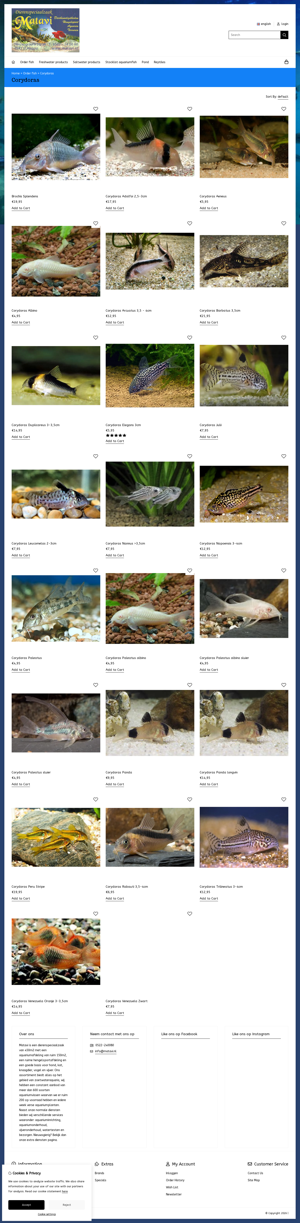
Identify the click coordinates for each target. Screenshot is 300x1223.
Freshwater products (53, 62)
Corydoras (47, 73)
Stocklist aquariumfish (121, 62)
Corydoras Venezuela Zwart (127, 1001)
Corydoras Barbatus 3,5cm (220, 310)
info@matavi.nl (106, 1051)
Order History (175, 1180)
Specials (100, 1180)
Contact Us (255, 1173)
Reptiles (159, 62)
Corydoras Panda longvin (219, 772)
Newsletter (174, 1194)
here (65, 1191)
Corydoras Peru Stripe (28, 887)
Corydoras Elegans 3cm (123, 425)
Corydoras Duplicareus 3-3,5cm (36, 425)
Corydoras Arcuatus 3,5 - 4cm (128, 310)
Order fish (27, 62)
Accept (26, 1204)
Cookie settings (47, 1214)
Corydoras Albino (24, 310)
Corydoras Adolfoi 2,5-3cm (126, 196)
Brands (99, 1173)
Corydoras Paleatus (27, 658)
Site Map (254, 1180)
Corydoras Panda (119, 772)
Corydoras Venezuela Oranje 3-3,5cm (40, 1001)
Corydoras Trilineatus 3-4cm (221, 887)
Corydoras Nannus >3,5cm (125, 543)
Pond (145, 62)
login (282, 24)
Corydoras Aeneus (213, 196)
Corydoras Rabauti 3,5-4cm (127, 887)
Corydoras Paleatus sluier (31, 772)
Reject (67, 1204)
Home (16, 73)
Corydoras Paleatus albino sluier (224, 658)
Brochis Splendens (25, 196)
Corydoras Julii (211, 425)
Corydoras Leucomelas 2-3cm (34, 543)
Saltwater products (86, 62)
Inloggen (172, 1173)
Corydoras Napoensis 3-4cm (221, 543)
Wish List (172, 1187)
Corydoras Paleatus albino (126, 658)
